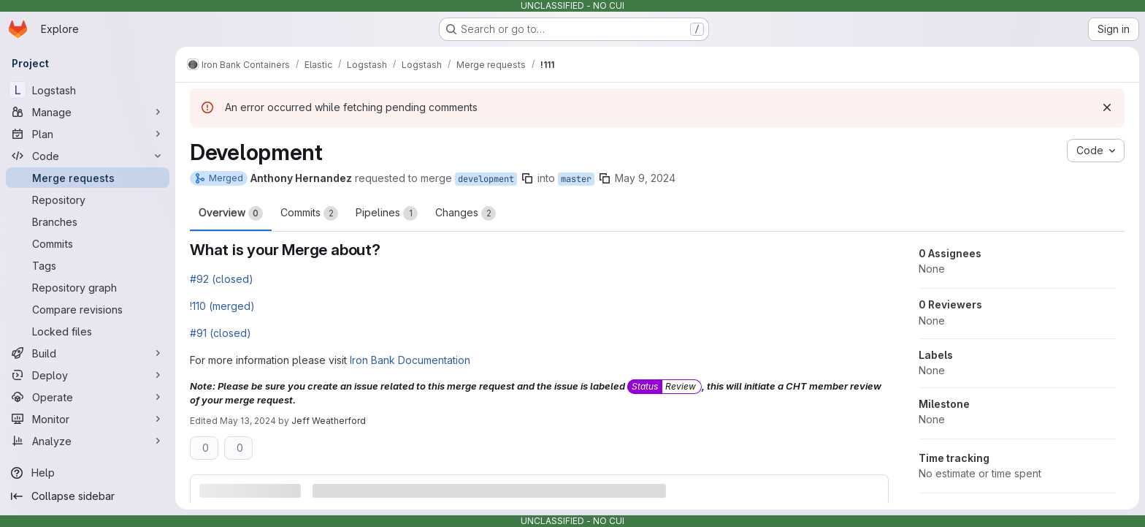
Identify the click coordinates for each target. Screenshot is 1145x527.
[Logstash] (87, 90)
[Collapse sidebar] (87, 496)
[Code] (87, 155)
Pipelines (387, 213)
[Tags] (87, 265)
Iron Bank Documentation (410, 360)
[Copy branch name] (527, 178)
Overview (231, 213)
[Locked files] (87, 331)
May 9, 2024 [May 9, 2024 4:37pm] (645, 178)
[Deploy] (87, 375)
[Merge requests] (87, 177)
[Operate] (87, 397)
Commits (309, 213)
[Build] (87, 353)
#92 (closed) (221, 279)
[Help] (87, 473)
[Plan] (87, 134)
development (486, 179)
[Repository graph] (87, 287)
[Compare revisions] (87, 309)
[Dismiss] (1107, 107)
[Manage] (87, 112)
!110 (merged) (222, 306)
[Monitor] (87, 419)
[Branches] (87, 221)
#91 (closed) (220, 333)
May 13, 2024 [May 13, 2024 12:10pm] (248, 420)
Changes (465, 213)
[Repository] (87, 199)
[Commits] (87, 243)
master (576, 179)
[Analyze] (87, 441)
